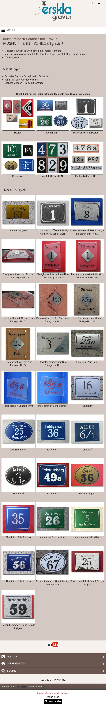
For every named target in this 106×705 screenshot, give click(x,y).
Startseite (22, 686)
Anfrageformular (29, 79)
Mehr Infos (53, 697)
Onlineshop (44, 76)
